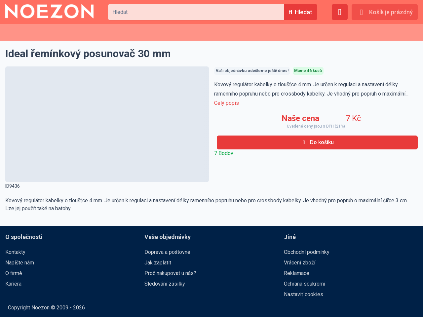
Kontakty (15, 252)
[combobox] (196, 12)
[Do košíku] (317, 142)
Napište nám (19, 262)
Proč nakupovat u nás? (170, 273)
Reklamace (296, 273)
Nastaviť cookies (303, 294)
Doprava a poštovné (167, 252)
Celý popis (226, 103)
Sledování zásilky (164, 284)
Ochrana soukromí (304, 284)
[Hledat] (300, 12)
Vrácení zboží (299, 262)
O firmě (13, 273)
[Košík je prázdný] (385, 12)
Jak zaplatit (157, 262)
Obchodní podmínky (306, 252)
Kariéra (13, 284)
